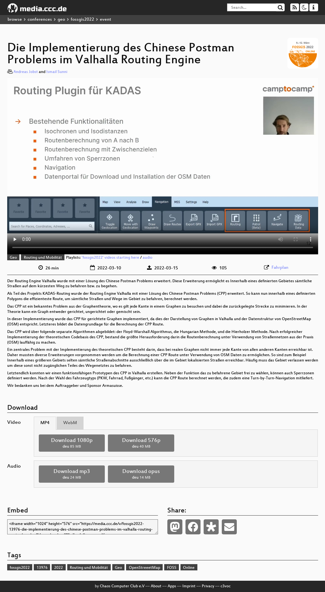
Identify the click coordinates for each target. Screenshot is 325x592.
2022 (58, 568)
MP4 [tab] (44, 423)
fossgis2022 (82, 19)
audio (147, 258)
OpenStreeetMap (144, 568)
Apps (172, 586)
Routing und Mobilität (43, 258)
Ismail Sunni (56, 72)
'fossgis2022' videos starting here (110, 258)
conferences (40, 19)
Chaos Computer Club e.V (122, 586)
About (156, 586)
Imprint (189, 586)
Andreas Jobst (25, 72)
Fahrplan (280, 267)
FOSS (171, 568)
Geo (13, 258)
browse (15, 19)
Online (189, 568)
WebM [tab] (70, 423)
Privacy (208, 586)
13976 (42, 568)
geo (61, 19)
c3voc (226, 586)
